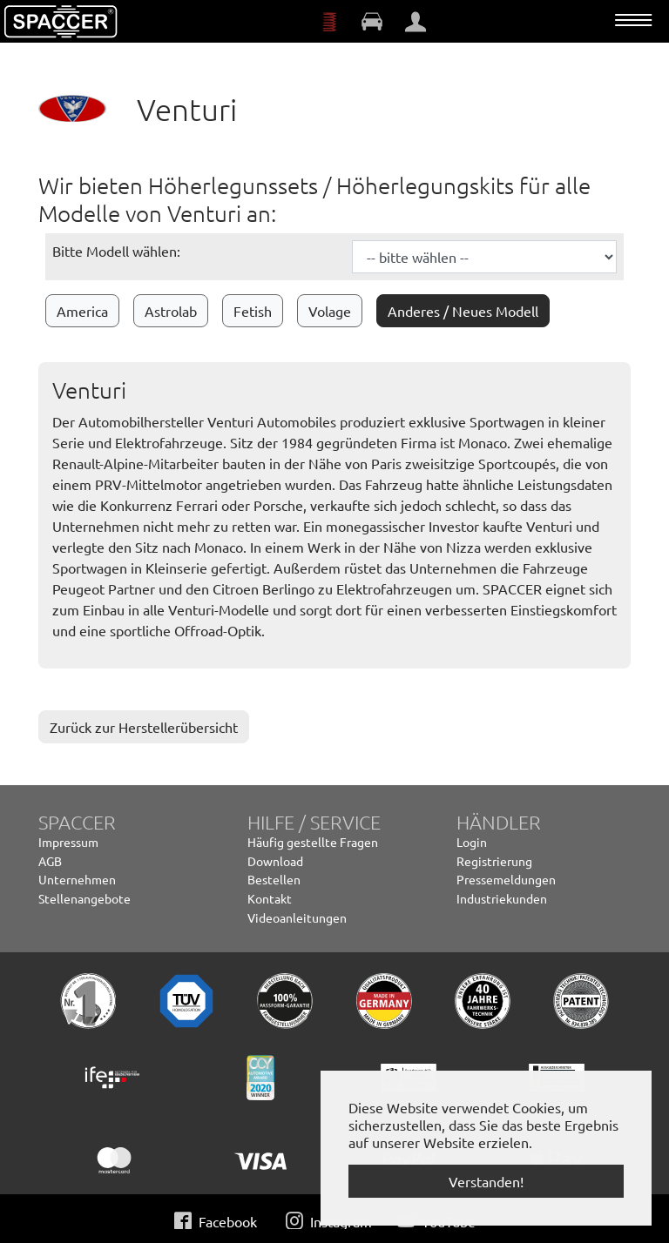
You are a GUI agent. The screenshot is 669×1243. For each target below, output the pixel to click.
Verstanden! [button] (486, 1181)
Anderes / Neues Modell (463, 310)
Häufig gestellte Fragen (312, 842)
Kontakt (269, 898)
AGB (50, 861)
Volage (329, 310)
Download (275, 861)
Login (471, 842)
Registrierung (494, 861)
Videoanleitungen (297, 917)
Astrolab (171, 310)
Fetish (252, 310)
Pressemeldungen (506, 879)
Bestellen (274, 879)
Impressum (68, 842)
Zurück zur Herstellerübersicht (144, 727)
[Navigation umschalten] (633, 20)
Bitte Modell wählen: (116, 250)
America (82, 310)
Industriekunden (501, 898)
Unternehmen (77, 879)
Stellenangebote (84, 898)
